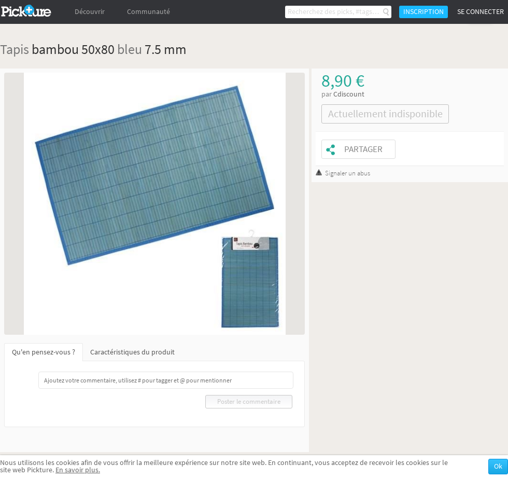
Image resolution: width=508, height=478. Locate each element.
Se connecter (480, 12)
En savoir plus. (77, 470)
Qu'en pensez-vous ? (43, 352)
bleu (129, 49)
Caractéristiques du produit (132, 352)
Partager (363, 149)
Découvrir (90, 12)
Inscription (423, 12)
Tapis (14, 49)
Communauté (148, 12)
